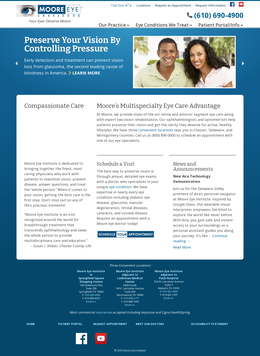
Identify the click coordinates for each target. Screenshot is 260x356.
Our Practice (112, 25)
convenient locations (155, 130)
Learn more (84, 73)
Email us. (91, 301)
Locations (143, 5)
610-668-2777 (131, 298)
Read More (182, 247)
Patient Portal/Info (219, 25)
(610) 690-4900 (219, 15)
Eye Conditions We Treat (162, 25)
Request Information (210, 5)
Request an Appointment (173, 5)
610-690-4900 (92, 295)
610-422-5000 (170, 291)
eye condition (120, 186)
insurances (104, 312)
